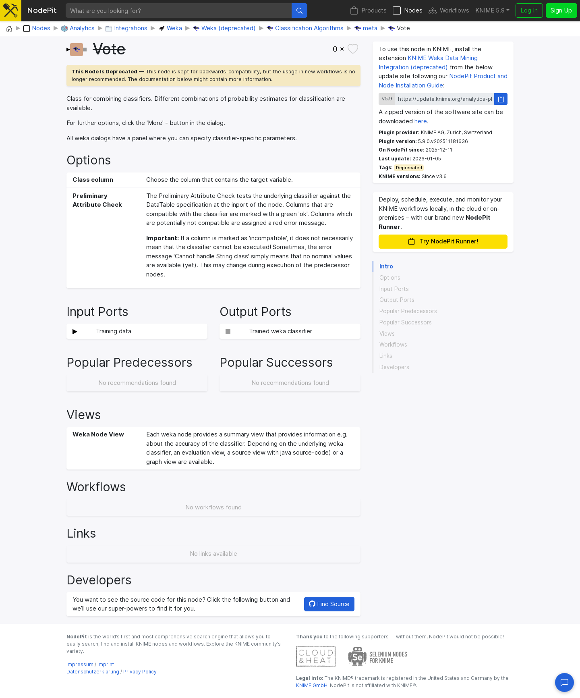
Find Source (329, 604)
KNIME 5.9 (490, 10)
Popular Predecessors (408, 311)
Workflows (449, 10)
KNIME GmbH (311, 685)
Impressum (79, 664)
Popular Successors (405, 322)
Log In (529, 10)
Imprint (105, 664)
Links (385, 356)
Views (387, 333)
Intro (386, 266)
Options (389, 277)
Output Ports (396, 300)
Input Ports (394, 289)
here (420, 121)
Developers (394, 367)
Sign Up (561, 10)
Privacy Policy (140, 672)
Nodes (408, 10)
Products (368, 10)
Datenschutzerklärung (92, 672)
